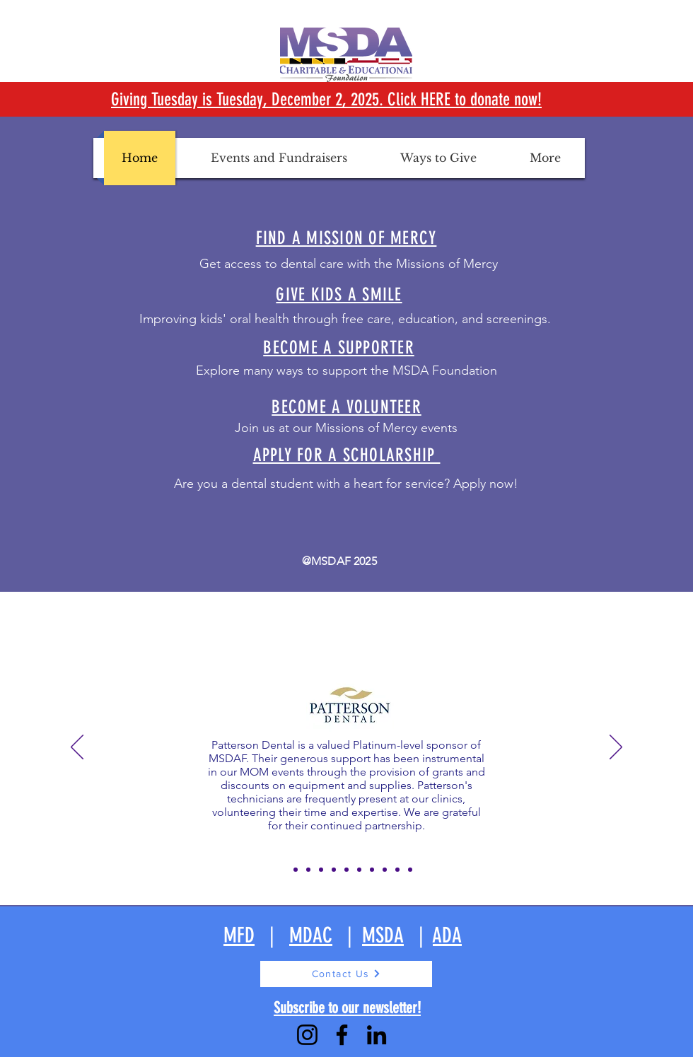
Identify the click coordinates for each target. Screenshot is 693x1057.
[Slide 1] (283, 870)
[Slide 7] (359, 870)
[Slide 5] (334, 870)
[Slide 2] (295, 870)
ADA (447, 935)
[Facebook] (342, 1035)
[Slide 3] (308, 870)
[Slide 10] (397, 870)
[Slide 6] (346, 870)
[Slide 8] (372, 870)
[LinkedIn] (376, 1035)
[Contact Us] (346, 974)
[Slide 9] (385, 870)
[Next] (616, 748)
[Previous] (77, 748)
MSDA (383, 935)
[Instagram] (307, 1035)
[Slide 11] (410, 870)
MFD (239, 935)
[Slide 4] (321, 870)
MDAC (310, 935)
